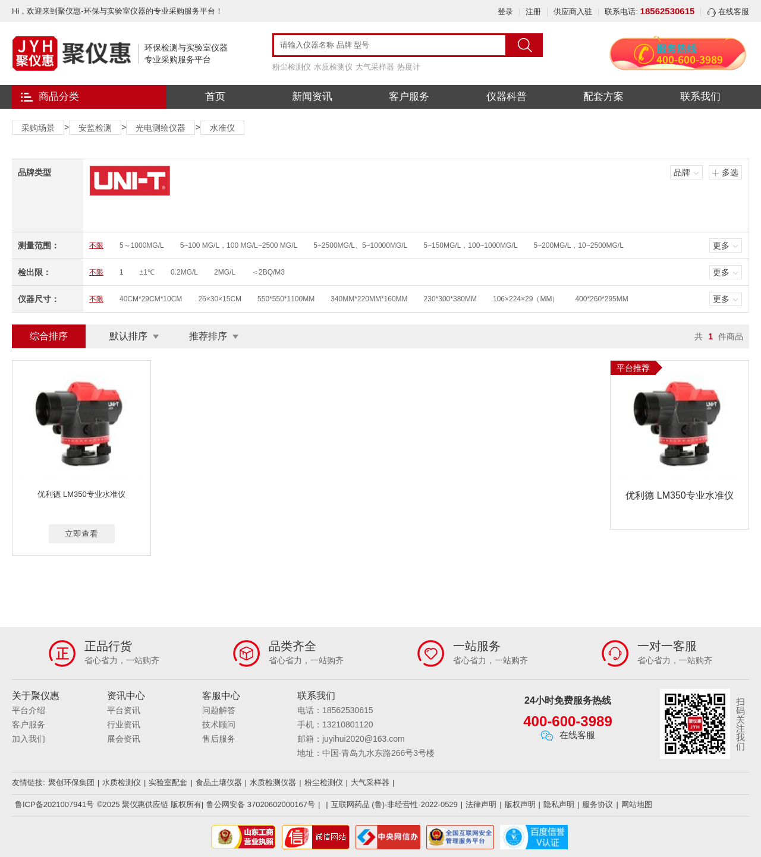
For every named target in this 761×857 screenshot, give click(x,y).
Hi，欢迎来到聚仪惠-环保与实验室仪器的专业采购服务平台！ (117, 11)
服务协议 (597, 804)
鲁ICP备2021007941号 (54, 804)
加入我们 (28, 738)
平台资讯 (123, 710)
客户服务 (409, 96)
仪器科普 (506, 96)
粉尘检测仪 (291, 66)
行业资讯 (123, 724)
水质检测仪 (333, 66)
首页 (215, 96)
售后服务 (218, 738)
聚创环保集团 (71, 782)
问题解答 (218, 710)
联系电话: (649, 11)
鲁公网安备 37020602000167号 (260, 804)
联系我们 (700, 96)
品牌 (682, 172)
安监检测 (95, 128)
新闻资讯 (312, 96)
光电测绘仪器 (160, 128)
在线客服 (728, 11)
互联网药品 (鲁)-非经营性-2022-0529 (394, 804)
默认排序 (128, 336)
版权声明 (520, 804)
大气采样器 (375, 66)
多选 (730, 172)
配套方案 (603, 96)
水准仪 (222, 128)
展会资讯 (123, 738)
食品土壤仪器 (219, 782)
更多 (721, 245)
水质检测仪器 (273, 782)
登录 (505, 11)
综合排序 (49, 336)
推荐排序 (208, 336)
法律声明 (481, 804)
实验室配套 (168, 782)
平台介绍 (28, 710)
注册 (533, 11)
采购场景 (38, 128)
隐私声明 (558, 804)
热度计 (408, 66)
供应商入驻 (573, 11)
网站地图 (636, 804)
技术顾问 (218, 724)
